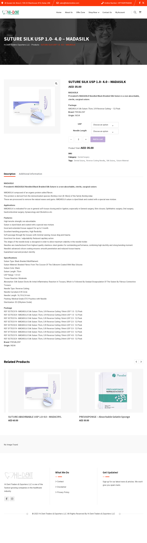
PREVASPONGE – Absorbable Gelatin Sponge (104, 416)
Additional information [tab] (30, 173)
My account (120, 12)
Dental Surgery (83, 157)
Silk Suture (111, 160)
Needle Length (80, 130)
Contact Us (107, 12)
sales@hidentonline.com (69, 3)
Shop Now (93, 12)
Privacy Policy (63, 492)
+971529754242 (125, 3)
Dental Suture (79, 160)
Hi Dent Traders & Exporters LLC (101, 513)
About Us (69, 12)
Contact (60, 481)
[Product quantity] (78, 139)
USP (80, 124)
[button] (56, 83)
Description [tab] (9, 173)
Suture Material (122, 160)
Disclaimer (61, 487)
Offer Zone (80, 12)
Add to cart (98, 139)
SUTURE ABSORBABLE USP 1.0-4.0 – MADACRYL (35, 416)
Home (58, 12)
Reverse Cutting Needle (95, 160)
